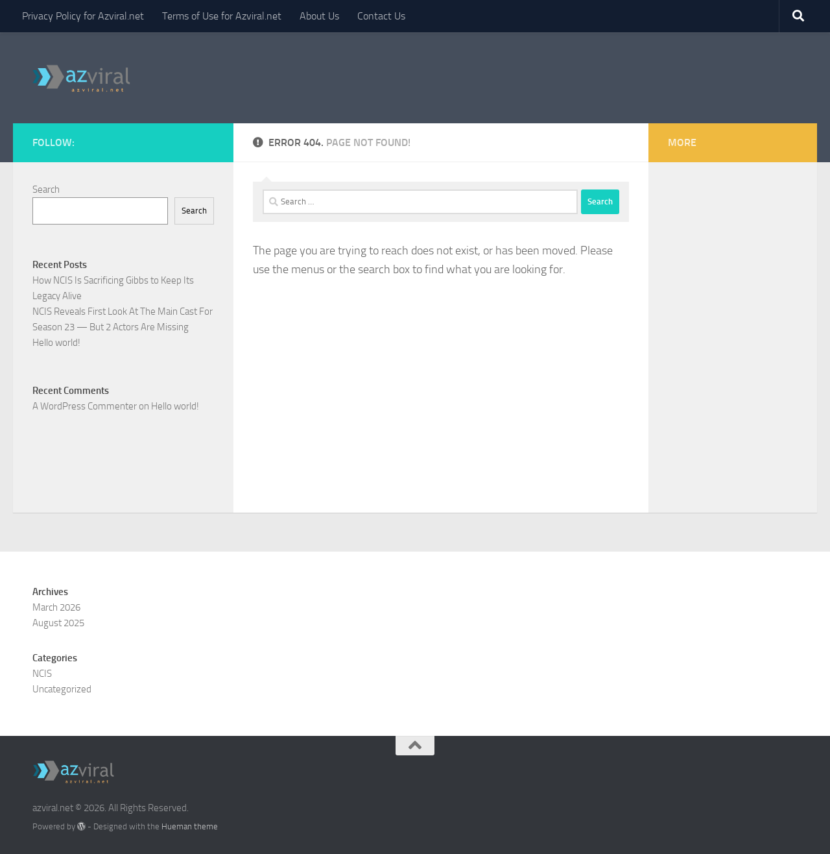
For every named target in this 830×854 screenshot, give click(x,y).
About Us (319, 16)
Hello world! (56, 342)
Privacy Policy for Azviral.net (83, 16)
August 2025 (58, 623)
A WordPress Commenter (84, 406)
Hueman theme (189, 826)
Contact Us (381, 16)
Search (46, 189)
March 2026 (56, 607)
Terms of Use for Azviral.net (221, 16)
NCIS (42, 673)
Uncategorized (61, 689)
